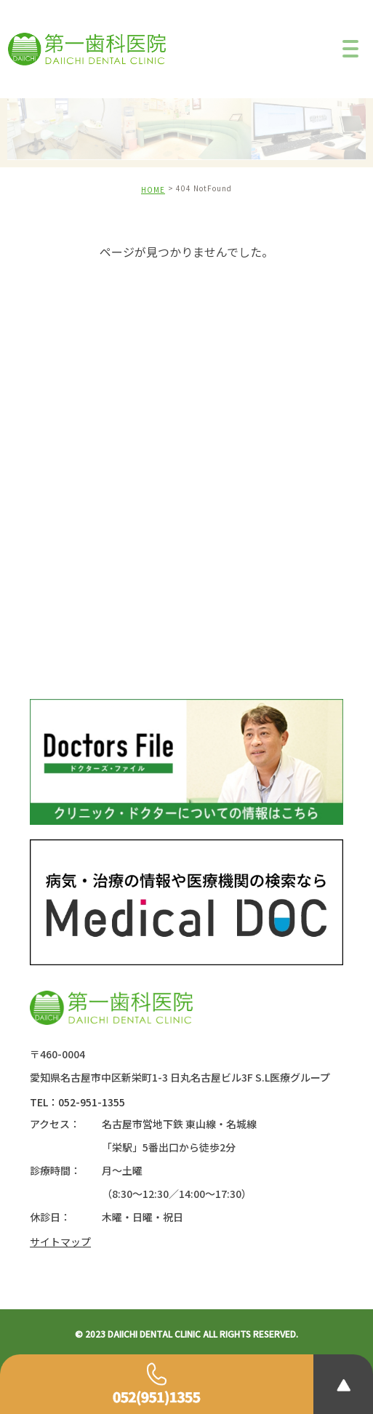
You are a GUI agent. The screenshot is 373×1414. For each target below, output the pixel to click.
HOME (153, 189)
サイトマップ (60, 1241)
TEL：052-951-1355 (77, 1102)
